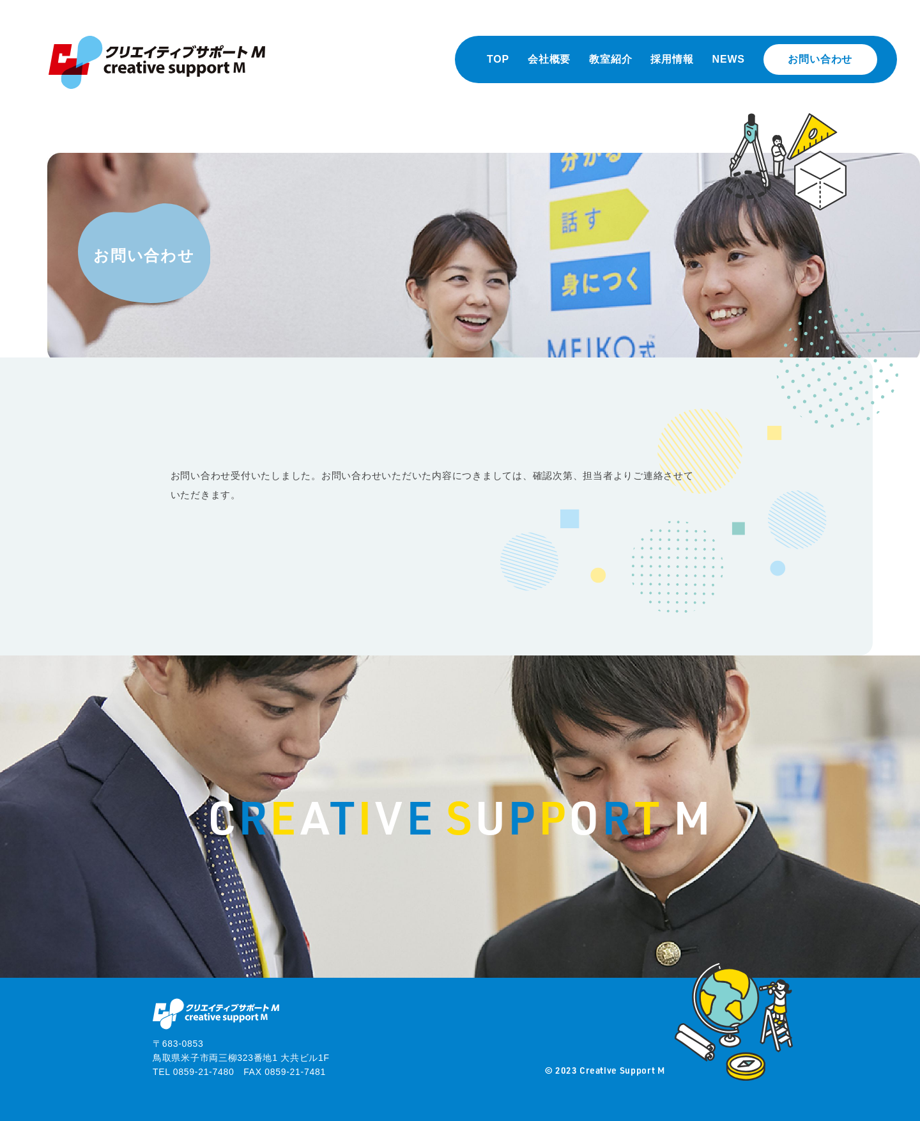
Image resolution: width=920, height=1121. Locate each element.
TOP (498, 59)
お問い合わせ (820, 59)
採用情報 (671, 59)
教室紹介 (610, 59)
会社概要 (549, 59)
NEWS (728, 59)
